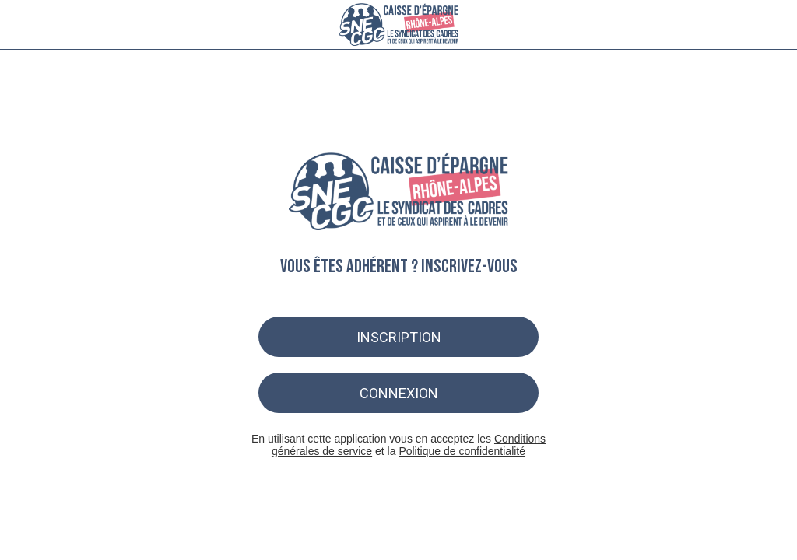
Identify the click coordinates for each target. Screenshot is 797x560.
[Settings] (772, 25)
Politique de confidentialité (461, 451)
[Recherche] (731, 25)
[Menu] (25, 25)
